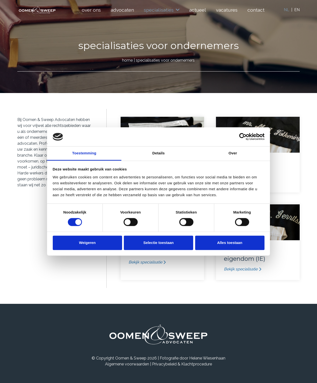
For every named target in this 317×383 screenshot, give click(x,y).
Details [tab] (158, 153)
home (127, 60)
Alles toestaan (229, 242)
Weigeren (87, 242)
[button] (176, 10)
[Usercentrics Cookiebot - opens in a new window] (242, 137)
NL (286, 9)
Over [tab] (233, 153)
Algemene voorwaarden (127, 364)
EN (297, 9)
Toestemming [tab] (84, 153)
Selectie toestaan (158, 242)
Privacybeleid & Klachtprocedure (182, 364)
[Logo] (37, 10)
